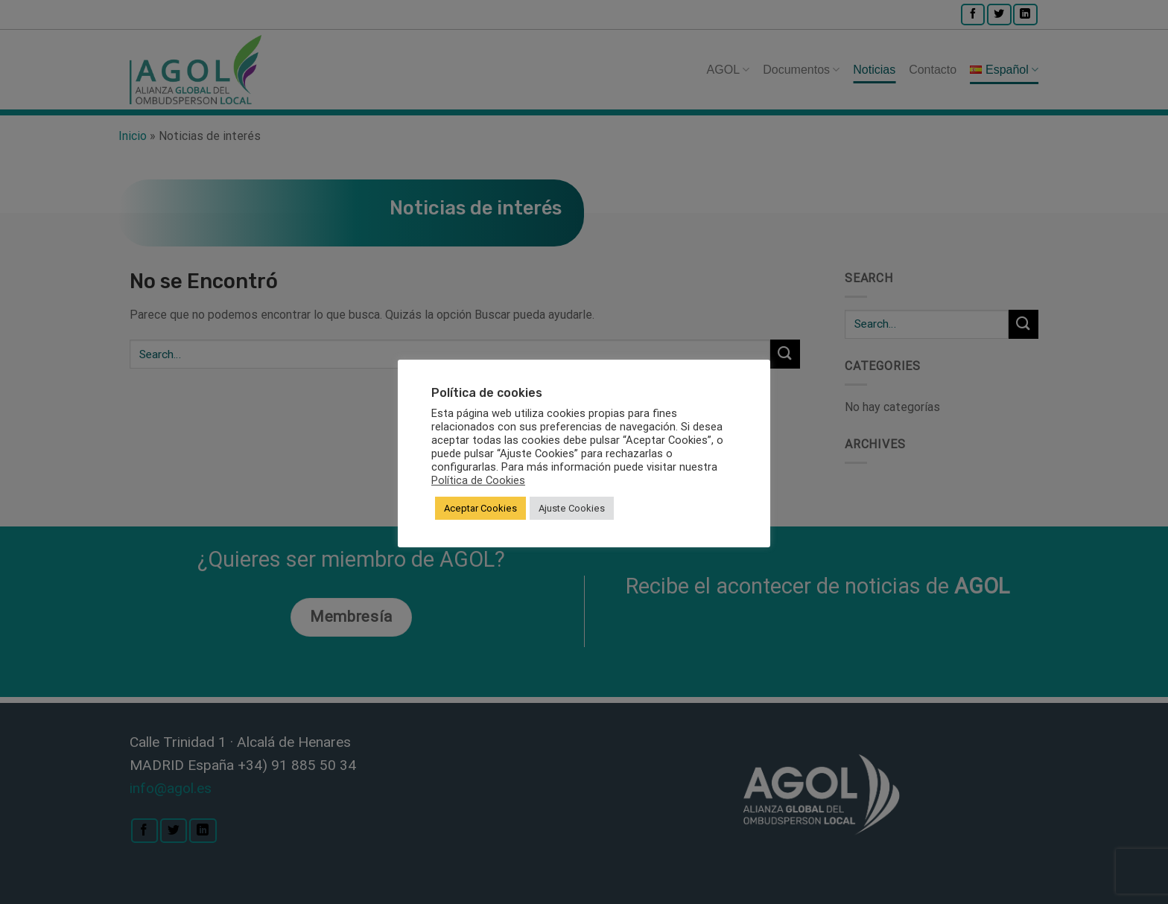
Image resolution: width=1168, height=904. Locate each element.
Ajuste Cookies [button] (572, 508)
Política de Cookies (478, 480)
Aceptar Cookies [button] (480, 508)
